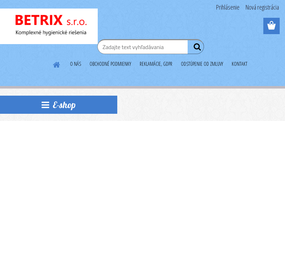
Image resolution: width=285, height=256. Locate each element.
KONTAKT (239, 63)
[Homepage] (56, 63)
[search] (196, 48)
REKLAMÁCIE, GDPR (156, 63)
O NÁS (75, 63)
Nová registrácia (262, 7)
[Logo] (49, 26)
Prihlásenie (228, 7)
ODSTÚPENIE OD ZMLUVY (202, 63)
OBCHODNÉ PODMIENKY (110, 63)
